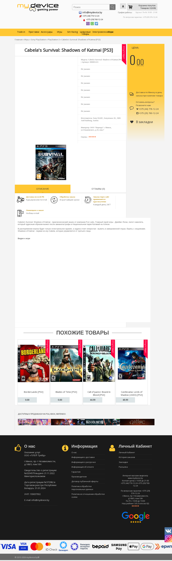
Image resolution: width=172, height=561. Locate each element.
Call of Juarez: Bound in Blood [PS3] (99, 393)
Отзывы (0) (98, 188)
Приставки (34, 31)
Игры (59, 31)
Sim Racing (72, 31)
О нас (111, 31)
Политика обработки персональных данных (82, 489)
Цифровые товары (85, 32)
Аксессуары (46, 31)
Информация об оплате (83, 467)
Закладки (123, 462)
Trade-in (21, 31)
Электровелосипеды (98, 31)
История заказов (127, 457)
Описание (42, 188)
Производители (79, 478)
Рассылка (123, 467)
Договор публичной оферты (85, 483)
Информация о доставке (83, 457)
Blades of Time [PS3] (66, 391)
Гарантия (76, 472)
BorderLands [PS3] (33, 391)
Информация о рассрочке (84, 462)
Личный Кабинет (127, 451)
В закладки (141, 121)
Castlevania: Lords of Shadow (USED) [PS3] (132, 393)
